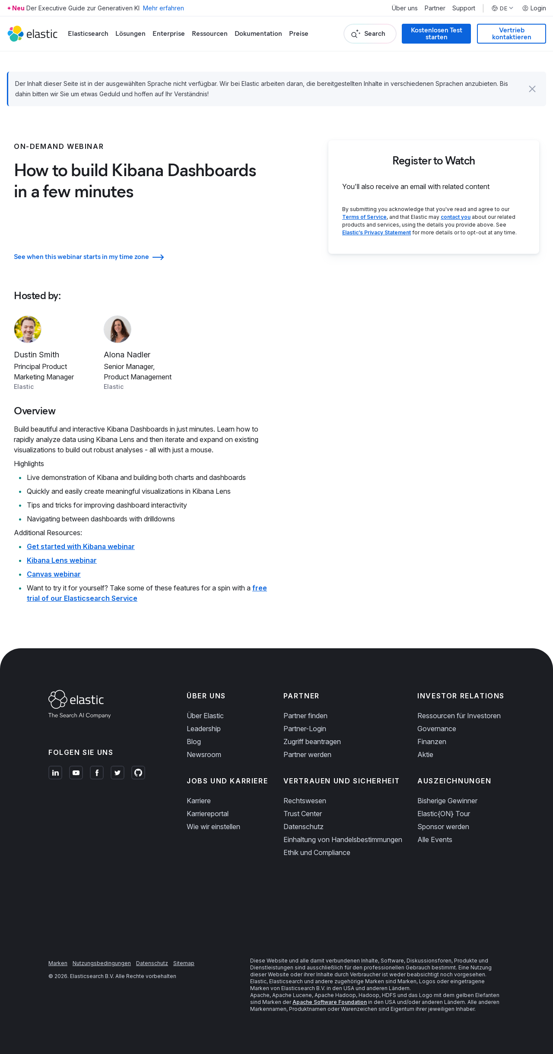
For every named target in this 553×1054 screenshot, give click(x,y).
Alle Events (434, 839)
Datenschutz (303, 826)
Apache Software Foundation (329, 1002)
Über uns (405, 8)
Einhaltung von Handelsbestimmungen (342, 839)
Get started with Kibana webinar (81, 546)
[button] (532, 89)
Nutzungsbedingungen (102, 963)
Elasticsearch (88, 33)
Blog (194, 741)
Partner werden (307, 754)
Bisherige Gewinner (447, 800)
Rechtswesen (304, 800)
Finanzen (431, 741)
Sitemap (183, 963)
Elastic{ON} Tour (443, 813)
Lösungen (130, 33)
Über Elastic (205, 715)
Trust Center (302, 813)
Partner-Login (304, 728)
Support (463, 8)
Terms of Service (364, 217)
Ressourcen (210, 33)
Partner (435, 8)
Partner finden (305, 715)
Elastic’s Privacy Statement (376, 232)
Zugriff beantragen (312, 741)
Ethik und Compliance (316, 852)
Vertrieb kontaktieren (511, 33)
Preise (298, 33)
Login (534, 8)
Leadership (204, 728)
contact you (455, 217)
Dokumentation (258, 33)
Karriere (199, 800)
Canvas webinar (54, 574)
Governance (436, 728)
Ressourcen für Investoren (459, 715)
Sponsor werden (443, 826)
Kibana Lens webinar (62, 560)
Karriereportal (208, 813)
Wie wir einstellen (213, 826)
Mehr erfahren (163, 8)
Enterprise (169, 33)
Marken (57, 963)
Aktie (425, 754)
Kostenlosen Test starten (436, 33)
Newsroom (204, 754)
